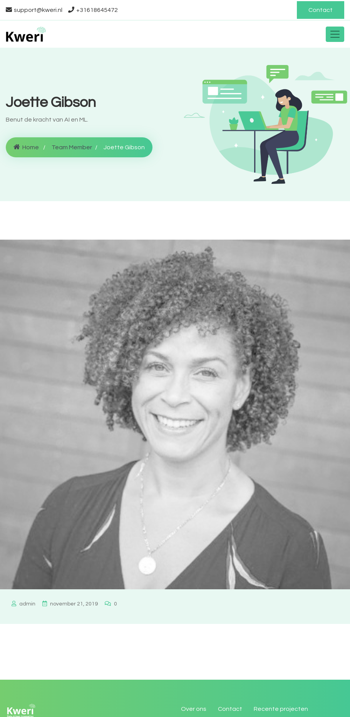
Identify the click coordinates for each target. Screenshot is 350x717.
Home (26, 147)
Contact (320, 10)
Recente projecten (281, 709)
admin (23, 604)
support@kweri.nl (34, 10)
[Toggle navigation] (335, 34)
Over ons (193, 709)
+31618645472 (93, 10)
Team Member (72, 147)
